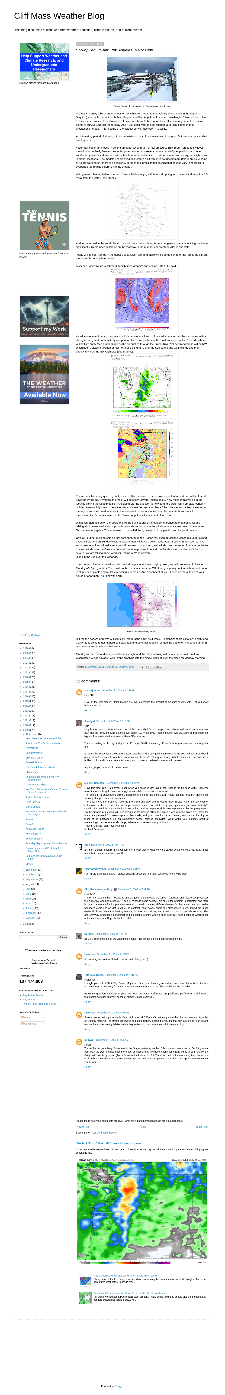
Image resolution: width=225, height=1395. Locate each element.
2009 (26, 730)
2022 (26, 667)
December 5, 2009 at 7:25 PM (111, 933)
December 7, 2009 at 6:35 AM (112, 1039)
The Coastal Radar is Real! (40, 767)
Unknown (89, 954)
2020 (26, 677)
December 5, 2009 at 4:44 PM (107, 844)
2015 (26, 701)
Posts (25, 1017)
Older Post (202, 1126)
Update (29, 863)
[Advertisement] (43, 143)
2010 (26, 725)
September (32, 879)
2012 (26, 715)
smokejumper (92, 690)
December (32, 734)
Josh (87, 844)
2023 (26, 662)
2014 (26, 706)
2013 (26, 710)
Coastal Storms (33, 762)
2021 (26, 672)
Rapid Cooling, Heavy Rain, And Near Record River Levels (126, 1275)
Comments (28, 1023)
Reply (87, 710)
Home (142, 1126)
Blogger (119, 1386)
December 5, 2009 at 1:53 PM (123, 783)
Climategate (32, 772)
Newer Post (83, 1126)
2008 (26, 923)
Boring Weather (34, 752)
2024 (26, 658)
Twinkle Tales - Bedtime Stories (39, 1003)
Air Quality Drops (34, 829)
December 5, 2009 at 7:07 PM (134, 889)
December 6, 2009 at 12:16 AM (121, 974)
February (31, 913)
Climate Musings (34, 757)
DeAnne (89, 933)
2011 (26, 720)
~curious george (94, 974)
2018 (26, 686)
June (29, 893)
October (31, 874)
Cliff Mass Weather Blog (59, 15)
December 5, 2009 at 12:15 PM (113, 721)
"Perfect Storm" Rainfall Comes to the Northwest (109, 1143)
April (29, 903)
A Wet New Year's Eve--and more (43, 743)
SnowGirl (89, 1039)
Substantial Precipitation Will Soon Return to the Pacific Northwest (130, 1293)
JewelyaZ (89, 721)
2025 (26, 653)
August (30, 884)
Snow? (29, 819)
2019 (26, 682)
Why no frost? (33, 833)
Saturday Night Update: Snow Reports (46, 843)
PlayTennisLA (29, 999)
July (28, 889)
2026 (26, 648)
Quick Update (32, 806)
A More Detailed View (37, 797)
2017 (26, 691)
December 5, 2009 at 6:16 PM (123, 868)
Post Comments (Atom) (104, 1132)
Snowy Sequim (33, 838)
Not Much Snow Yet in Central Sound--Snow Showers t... (46, 791)
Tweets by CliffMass (30, 635)
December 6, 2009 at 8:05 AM (113, 1012)
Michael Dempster (94, 783)
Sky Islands (31, 748)
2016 (26, 696)
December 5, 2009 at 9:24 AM (117, 690)
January (31, 917)
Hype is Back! (33, 802)
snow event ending (35, 784)
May (28, 898)
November (32, 869)
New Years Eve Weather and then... (45, 738)
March (30, 908)
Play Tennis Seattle (32, 995)
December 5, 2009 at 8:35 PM (113, 954)
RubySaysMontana (95, 868)
